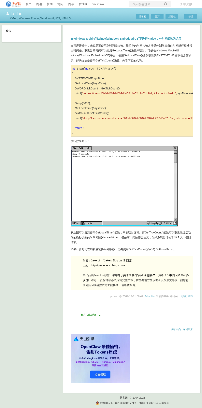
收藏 (184, 296)
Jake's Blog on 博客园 (117, 260)
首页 (157, 16)
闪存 (71, 4)
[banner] (12, 4)
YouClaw (98, 4)
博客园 (142, 16)
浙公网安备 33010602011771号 (116, 402)
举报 (190, 296)
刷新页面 (176, 329)
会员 (28, 4)
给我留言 (129, 285)
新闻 (50, 4)
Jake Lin (14, 13)
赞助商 (83, 4)
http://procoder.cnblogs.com (108, 265)
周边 (39, 4)
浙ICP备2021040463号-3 (153, 402)
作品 (88, 275)
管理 (190, 16)
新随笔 (172, 16)
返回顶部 (188, 329)
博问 (60, 4)
